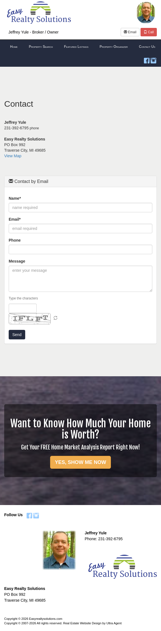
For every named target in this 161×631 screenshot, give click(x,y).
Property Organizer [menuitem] (114, 47)
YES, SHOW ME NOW (80, 462)
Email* (15, 219)
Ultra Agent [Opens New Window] (114, 623)
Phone (15, 240)
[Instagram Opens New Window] (153, 59)
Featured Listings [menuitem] (76, 47)
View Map (12, 156)
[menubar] (80, 47)
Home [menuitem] (14, 47)
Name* (15, 198)
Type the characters (23, 298)
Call (149, 32)
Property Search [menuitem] (41, 47)
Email (130, 32)
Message (17, 261)
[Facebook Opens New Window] (146, 59)
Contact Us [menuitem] (147, 47)
